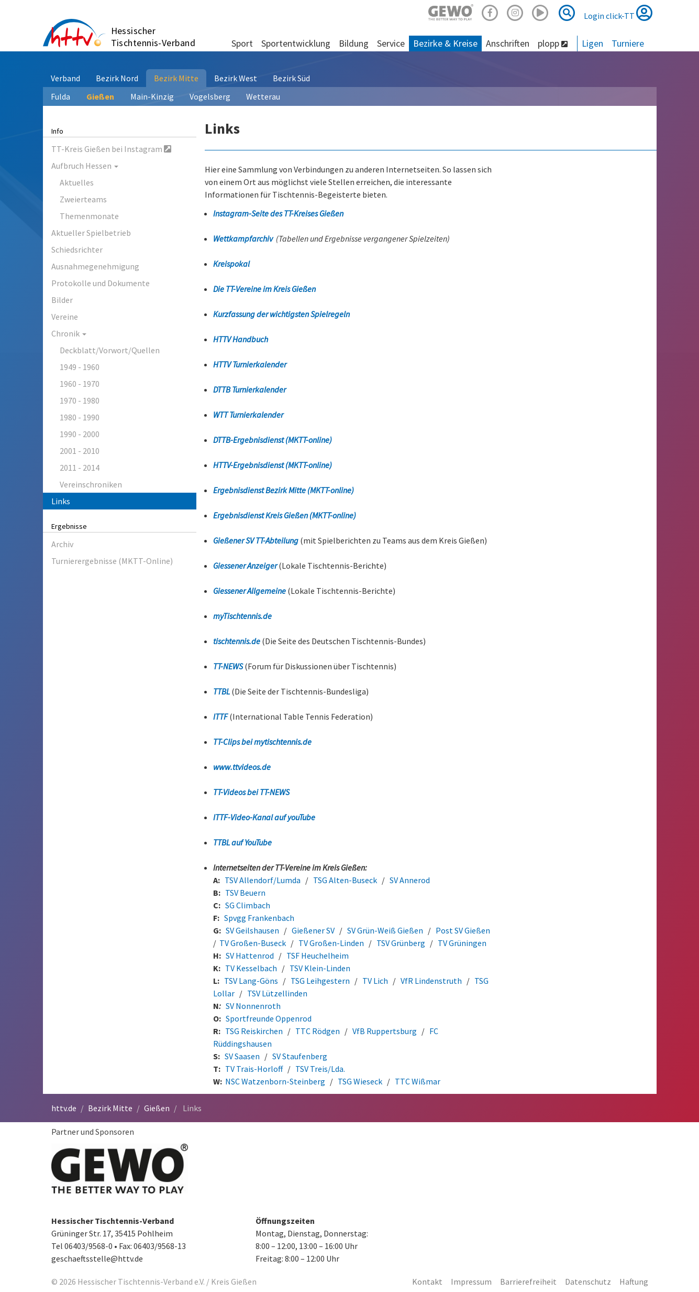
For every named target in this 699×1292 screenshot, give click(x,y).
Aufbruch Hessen (84, 165)
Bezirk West (235, 78)
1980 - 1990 (79, 417)
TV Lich (375, 980)
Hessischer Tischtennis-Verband (153, 37)
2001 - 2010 (79, 451)
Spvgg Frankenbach (259, 918)
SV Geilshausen (255, 930)
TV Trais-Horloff (255, 1068)
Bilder (62, 300)
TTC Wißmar (417, 1081)
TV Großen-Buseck (252, 943)
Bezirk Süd (291, 78)
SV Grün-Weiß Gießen (385, 930)
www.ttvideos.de (242, 767)
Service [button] (391, 43)
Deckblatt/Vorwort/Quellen (110, 350)
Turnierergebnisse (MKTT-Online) (112, 561)
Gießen (100, 96)
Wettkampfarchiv (243, 238)
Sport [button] (242, 43)
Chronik (68, 333)
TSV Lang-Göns (251, 980)
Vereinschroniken (91, 484)
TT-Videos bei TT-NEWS (251, 792)
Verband (65, 78)
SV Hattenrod (250, 955)
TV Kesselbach (251, 968)
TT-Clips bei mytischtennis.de (262, 741)
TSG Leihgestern (320, 980)
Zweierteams (83, 199)
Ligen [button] (592, 43)
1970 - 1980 (79, 400)
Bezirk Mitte (176, 78)
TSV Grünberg (400, 943)
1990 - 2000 (79, 434)
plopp (553, 43)
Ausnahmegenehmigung (95, 266)
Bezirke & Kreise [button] (445, 43)
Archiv (62, 544)
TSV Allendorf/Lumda (263, 880)
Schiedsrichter (77, 249)
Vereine (64, 316)
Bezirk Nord (117, 78)
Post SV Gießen (463, 930)
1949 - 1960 (79, 367)
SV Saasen (242, 1056)
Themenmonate (89, 216)
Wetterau (263, 96)
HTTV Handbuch (240, 339)
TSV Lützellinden (277, 993)
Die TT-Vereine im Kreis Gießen (264, 289)
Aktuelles (77, 182)
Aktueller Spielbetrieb (91, 232)
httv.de (63, 1108)
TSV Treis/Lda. (320, 1068)
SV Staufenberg (299, 1056)
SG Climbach (247, 905)
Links (60, 501)
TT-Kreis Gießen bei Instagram (111, 149)
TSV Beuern (245, 892)
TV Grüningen (462, 943)
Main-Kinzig (152, 96)
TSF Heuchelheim (317, 955)
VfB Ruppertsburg (384, 1031)
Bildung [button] (354, 43)
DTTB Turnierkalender (249, 389)
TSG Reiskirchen (254, 1031)
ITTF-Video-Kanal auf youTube (264, 817)
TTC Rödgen (317, 1031)
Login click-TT (618, 12)
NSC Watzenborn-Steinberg (275, 1081)
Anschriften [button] (507, 43)
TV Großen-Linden (331, 943)
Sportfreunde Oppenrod (269, 1018)
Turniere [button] (628, 43)
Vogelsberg (210, 96)
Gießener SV (313, 930)
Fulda (60, 96)
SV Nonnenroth (253, 1006)
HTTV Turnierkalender (249, 364)
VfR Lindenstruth (431, 980)
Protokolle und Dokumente (100, 283)
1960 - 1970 (79, 383)
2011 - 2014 (79, 467)
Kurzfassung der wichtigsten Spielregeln (281, 314)
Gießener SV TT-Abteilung (256, 540)
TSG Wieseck (360, 1081)
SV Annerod (410, 880)
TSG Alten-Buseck (345, 880)
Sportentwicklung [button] (295, 43)
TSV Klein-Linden (320, 968)
